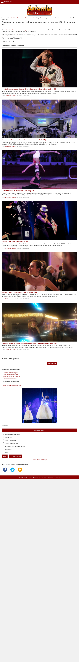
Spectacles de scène (10, 378)
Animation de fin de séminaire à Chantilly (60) (18, 191)
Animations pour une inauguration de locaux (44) (19, 292)
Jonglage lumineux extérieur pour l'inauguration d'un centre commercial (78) (29, 343)
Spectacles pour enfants (11, 376)
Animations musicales (10, 374)
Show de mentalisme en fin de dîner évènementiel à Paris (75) (24, 140)
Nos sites (50, 477)
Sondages (57, 477)
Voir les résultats (15, 456)
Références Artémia (30, 18)
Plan (45, 477)
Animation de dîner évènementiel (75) (15, 241)
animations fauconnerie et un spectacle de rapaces (22, 30)
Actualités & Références (16, 18)
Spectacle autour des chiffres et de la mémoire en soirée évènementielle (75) (29, 89)
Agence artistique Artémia (12, 385)
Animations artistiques (10, 373)
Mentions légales (38, 477)
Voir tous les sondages (39, 460)
